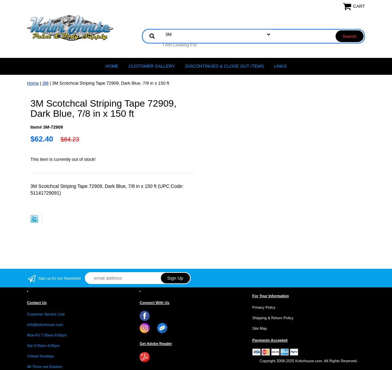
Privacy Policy (263, 307)
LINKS (280, 66)
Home (111, 66)
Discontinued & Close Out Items (224, 66)
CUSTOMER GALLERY (151, 66)
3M (45, 83)
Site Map (259, 328)
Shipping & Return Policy (273, 318)
